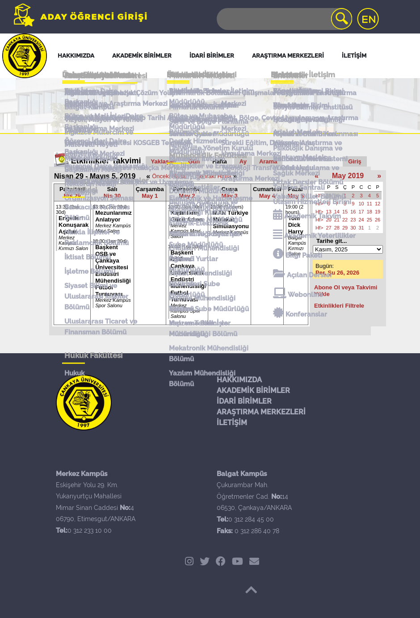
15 (345, 211)
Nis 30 (112, 195)
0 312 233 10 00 (89, 530)
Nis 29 (71, 195)
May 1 (150, 195)
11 (369, 203)
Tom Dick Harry (295, 225)
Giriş (354, 161)
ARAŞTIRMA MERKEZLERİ (261, 412)
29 (328, 195)
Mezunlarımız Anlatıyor (113, 216)
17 (361, 211)
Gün (194, 161)
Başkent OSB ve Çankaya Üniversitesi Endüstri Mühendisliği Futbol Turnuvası (112, 270)
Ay (243, 161)
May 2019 (348, 176)
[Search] (284, 19)
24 (361, 219)
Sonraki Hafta (213, 176)
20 (328, 219)
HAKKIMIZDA (239, 380)
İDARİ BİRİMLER (244, 401)
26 (377, 219)
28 (337, 227)
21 (337, 219)
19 (377, 211)
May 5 (296, 195)
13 (328, 211)
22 (345, 219)
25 (369, 219)
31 (361, 227)
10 (361, 203)
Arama (268, 161)
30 (337, 195)
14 (337, 211)
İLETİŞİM (232, 422)
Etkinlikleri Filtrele (339, 305)
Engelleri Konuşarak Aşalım (73, 225)
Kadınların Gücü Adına (187, 216)
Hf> (319, 195)
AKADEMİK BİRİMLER (253, 390)
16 (353, 211)
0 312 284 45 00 (251, 519)
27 (328, 227)
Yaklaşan (163, 161)
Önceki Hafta (168, 176)
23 (353, 219)
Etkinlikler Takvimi (106, 160)
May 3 (230, 195)
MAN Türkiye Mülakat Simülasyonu (231, 219)
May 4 (267, 195)
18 (369, 211)
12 (377, 203)
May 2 (187, 195)
